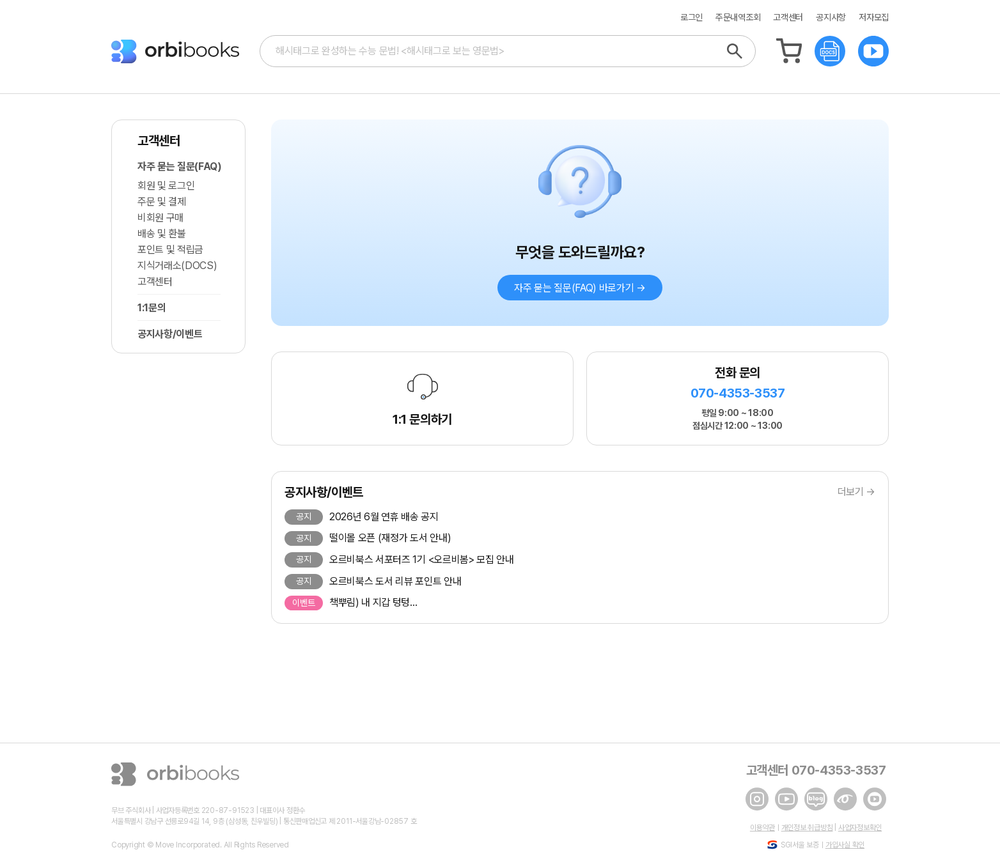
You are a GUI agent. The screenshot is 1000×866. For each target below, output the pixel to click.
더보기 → (856, 492)
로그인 (691, 17)
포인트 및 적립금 (170, 250)
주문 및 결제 (161, 202)
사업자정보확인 (860, 827)
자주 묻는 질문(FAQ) (179, 166)
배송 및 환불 (161, 234)
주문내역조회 (737, 17)
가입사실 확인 (844, 844)
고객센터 (788, 17)
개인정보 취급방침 (807, 827)
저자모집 (874, 17)
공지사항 (831, 17)
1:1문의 (151, 308)
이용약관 (762, 827)
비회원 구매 (160, 218)
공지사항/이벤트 (169, 334)
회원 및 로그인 (165, 186)
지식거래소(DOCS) (177, 265)
